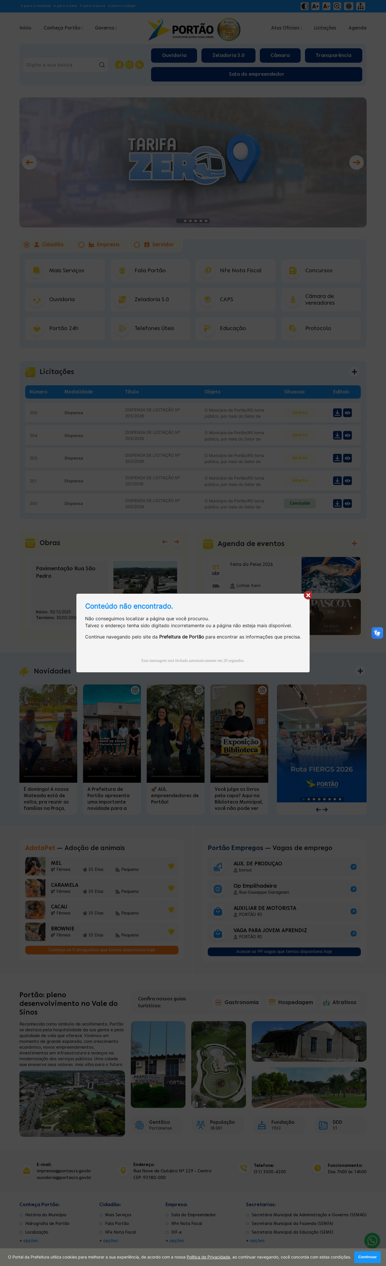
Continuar (367, 1257)
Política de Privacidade (208, 1257)
